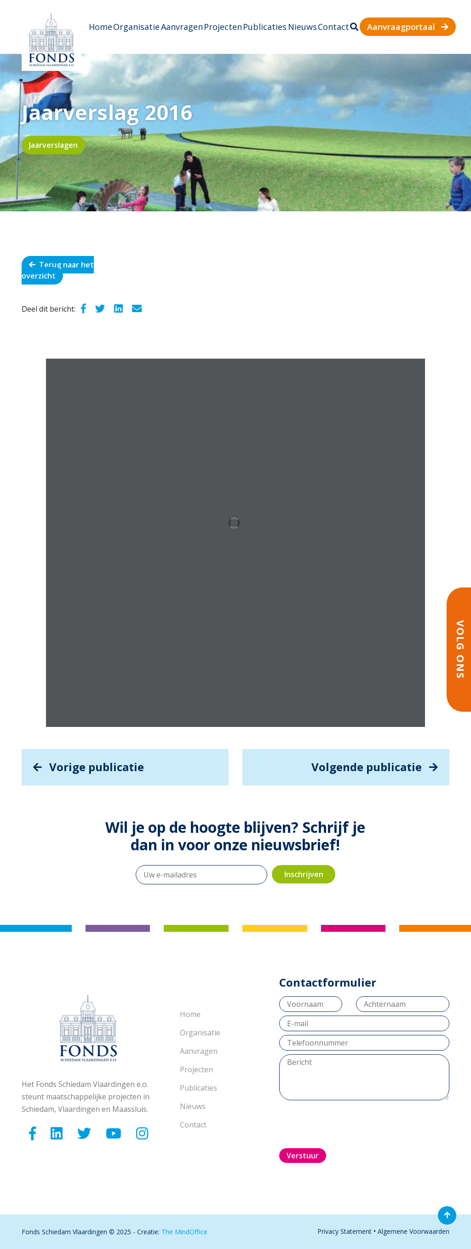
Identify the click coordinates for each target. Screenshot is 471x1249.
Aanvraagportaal (407, 26)
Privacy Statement (344, 1231)
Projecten (223, 26)
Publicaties (265, 26)
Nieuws (302, 26)
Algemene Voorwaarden (413, 1231)
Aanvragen (182, 26)
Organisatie (136, 26)
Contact (333, 26)
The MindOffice (184, 1231)
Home (100, 26)
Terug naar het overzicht (58, 270)
